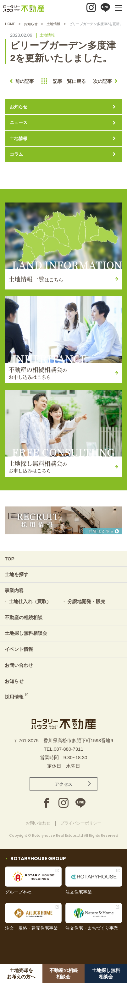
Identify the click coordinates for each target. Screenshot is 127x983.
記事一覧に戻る (69, 81)
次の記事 (102, 81)
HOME (10, 24)
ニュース (18, 122)
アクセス (63, 784)
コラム (16, 154)
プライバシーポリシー (80, 823)
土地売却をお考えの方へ (21, 973)
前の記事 (24, 81)
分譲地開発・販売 (86, 601)
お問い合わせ (19, 665)
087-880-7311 (68, 749)
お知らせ (31, 24)
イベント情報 (19, 649)
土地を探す (16, 574)
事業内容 (14, 590)
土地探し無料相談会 (106, 973)
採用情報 (14, 696)
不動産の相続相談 (23, 617)
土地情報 (53, 24)
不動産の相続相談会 (63, 973)
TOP (9, 558)
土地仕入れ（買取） (30, 601)
